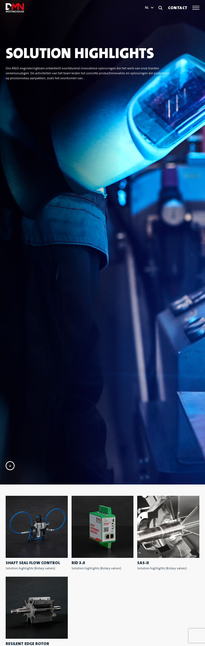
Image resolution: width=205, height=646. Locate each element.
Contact (178, 7)
